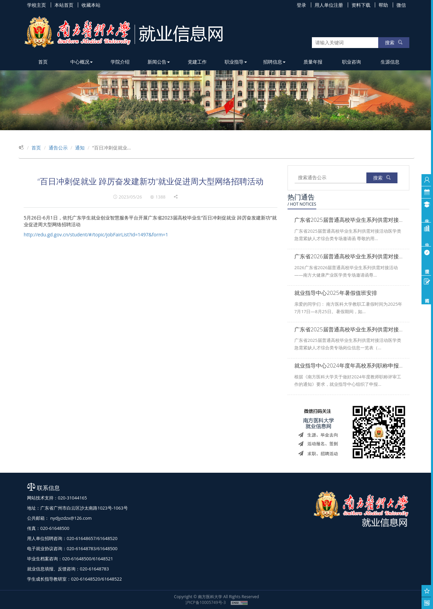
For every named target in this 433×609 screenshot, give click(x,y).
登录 (301, 4)
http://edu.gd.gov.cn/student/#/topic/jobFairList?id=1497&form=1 (96, 234)
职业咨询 (351, 61)
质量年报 (312, 61)
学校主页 (36, 4)
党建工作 (197, 61)
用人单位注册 (329, 4)
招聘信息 (274, 61)
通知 (80, 147)
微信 (401, 4)
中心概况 (81, 61)
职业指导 (236, 61)
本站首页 (63, 4)
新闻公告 (158, 61)
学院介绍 (120, 61)
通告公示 (58, 147)
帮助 (383, 4)
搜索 (394, 42)
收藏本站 (91, 4)
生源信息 (390, 61)
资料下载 (360, 4)
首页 (43, 61)
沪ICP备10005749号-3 (205, 602)
